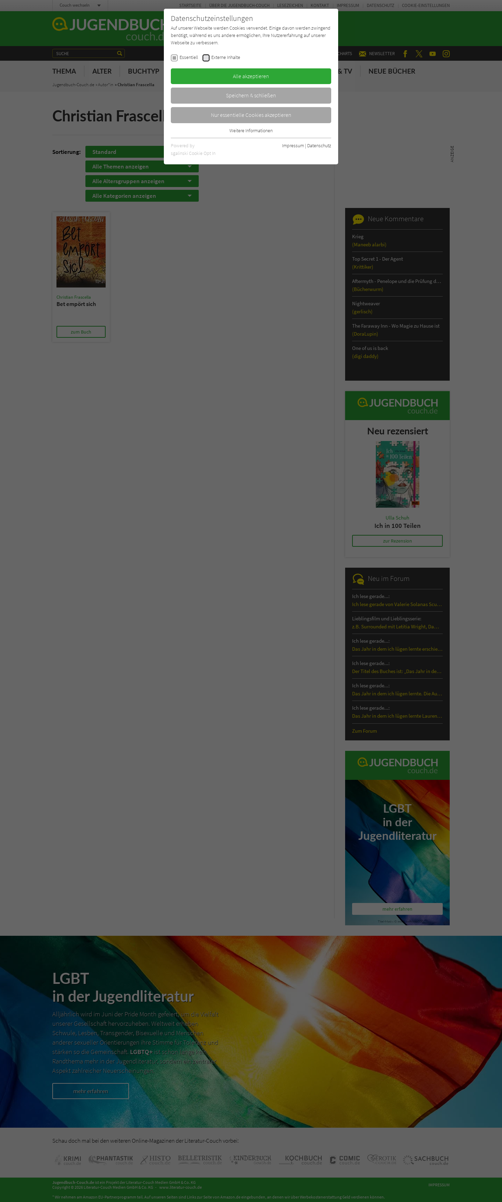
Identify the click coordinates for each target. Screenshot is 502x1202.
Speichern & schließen (251, 95)
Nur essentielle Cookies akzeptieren (251, 114)
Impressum (293, 145)
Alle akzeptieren (251, 76)
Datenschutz (319, 145)
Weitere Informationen (251, 130)
